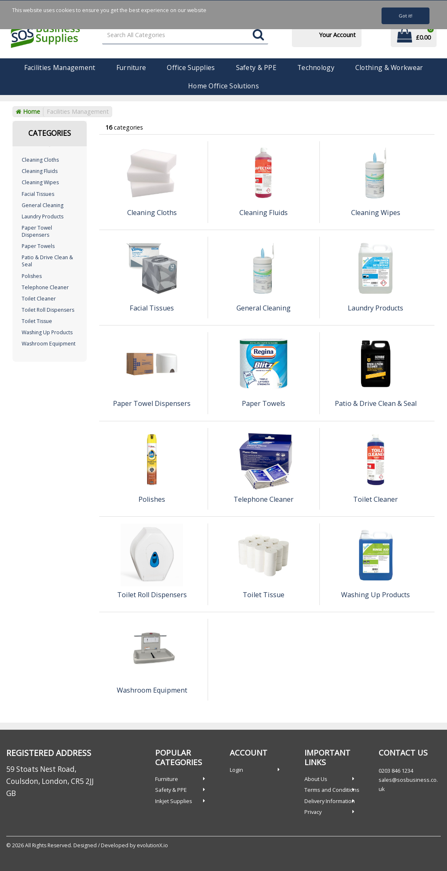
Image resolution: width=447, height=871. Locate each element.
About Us (315, 779)
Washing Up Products (47, 332)
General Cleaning (42, 205)
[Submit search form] (258, 35)
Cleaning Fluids (40, 171)
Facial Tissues (38, 194)
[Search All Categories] (185, 35)
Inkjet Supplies (173, 801)
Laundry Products (42, 216)
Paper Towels (38, 246)
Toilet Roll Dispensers (48, 309)
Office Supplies (191, 67)
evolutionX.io (152, 845)
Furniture (131, 67)
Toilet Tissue (37, 321)
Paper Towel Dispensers (37, 231)
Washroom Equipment (48, 343)
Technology (315, 67)
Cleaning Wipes (40, 182)
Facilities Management (59, 67)
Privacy (312, 812)
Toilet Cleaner (39, 298)
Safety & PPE (256, 67)
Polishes (32, 276)
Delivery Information (329, 801)
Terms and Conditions (331, 789)
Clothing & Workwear (389, 67)
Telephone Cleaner (45, 287)
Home (28, 111)
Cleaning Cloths (40, 159)
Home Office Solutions (223, 85)
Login (236, 769)
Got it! (405, 16)
